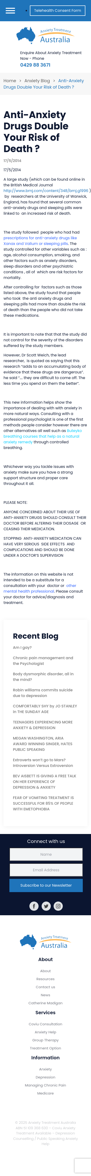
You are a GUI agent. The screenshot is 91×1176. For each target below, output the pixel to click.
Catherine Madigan (45, 1003)
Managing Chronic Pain (45, 1085)
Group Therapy (45, 1040)
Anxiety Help (45, 1032)
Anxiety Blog (37, 81)
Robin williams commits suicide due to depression (43, 692)
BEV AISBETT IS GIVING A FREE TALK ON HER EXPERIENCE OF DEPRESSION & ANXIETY (44, 781)
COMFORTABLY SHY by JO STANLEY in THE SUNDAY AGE (45, 708)
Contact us (45, 986)
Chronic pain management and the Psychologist (43, 660)
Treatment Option (45, 1048)
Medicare (45, 1093)
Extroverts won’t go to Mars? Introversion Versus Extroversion (43, 762)
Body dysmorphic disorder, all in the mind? (43, 676)
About (45, 970)
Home (10, 81)
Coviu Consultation (45, 1024)
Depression (45, 1077)
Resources (45, 978)
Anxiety (45, 1069)
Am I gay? (22, 647)
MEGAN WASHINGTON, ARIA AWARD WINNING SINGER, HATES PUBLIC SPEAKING (42, 744)
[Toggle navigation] (10, 10)
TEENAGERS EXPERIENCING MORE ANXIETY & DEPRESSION (43, 725)
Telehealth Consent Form (57, 10)
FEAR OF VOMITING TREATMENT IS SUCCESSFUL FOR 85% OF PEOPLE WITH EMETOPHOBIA (43, 803)
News (45, 994)
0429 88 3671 (35, 65)
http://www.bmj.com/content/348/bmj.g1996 (46, 190)
